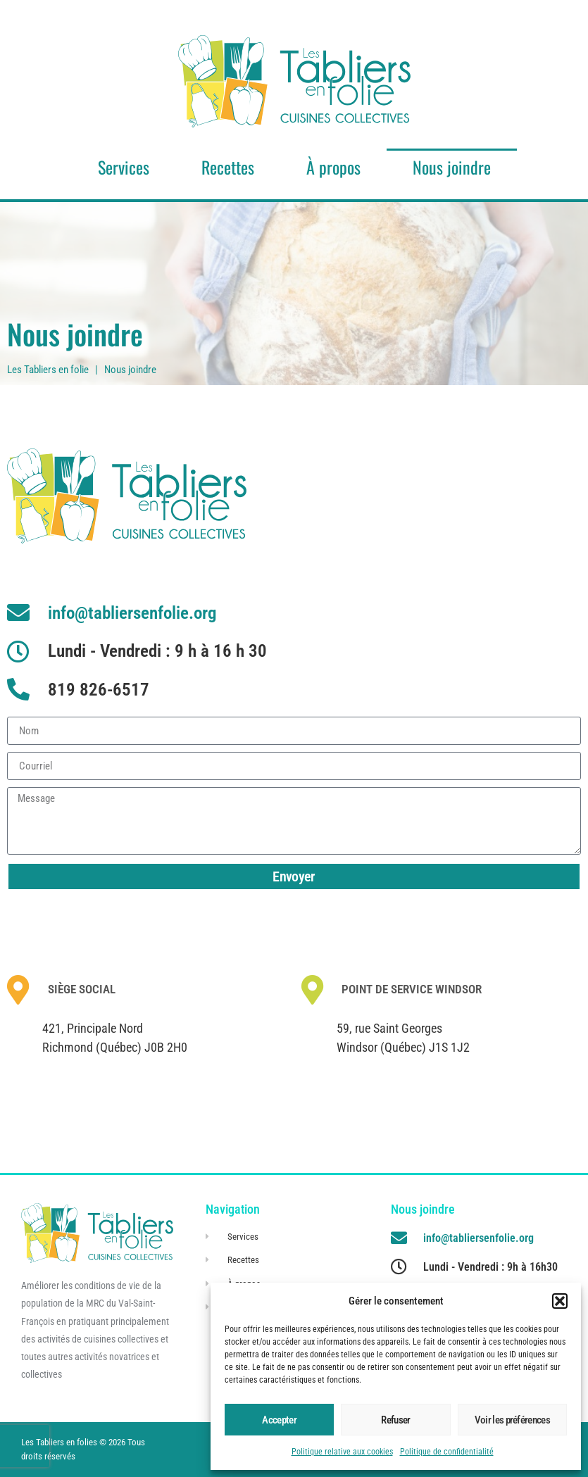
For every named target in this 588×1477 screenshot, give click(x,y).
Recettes (227, 167)
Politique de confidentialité (447, 1452)
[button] (560, 1301)
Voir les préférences (512, 1420)
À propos (333, 167)
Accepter (279, 1420)
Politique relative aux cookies (342, 1452)
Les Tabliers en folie (48, 369)
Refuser (395, 1420)
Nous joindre (452, 167)
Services (123, 167)
